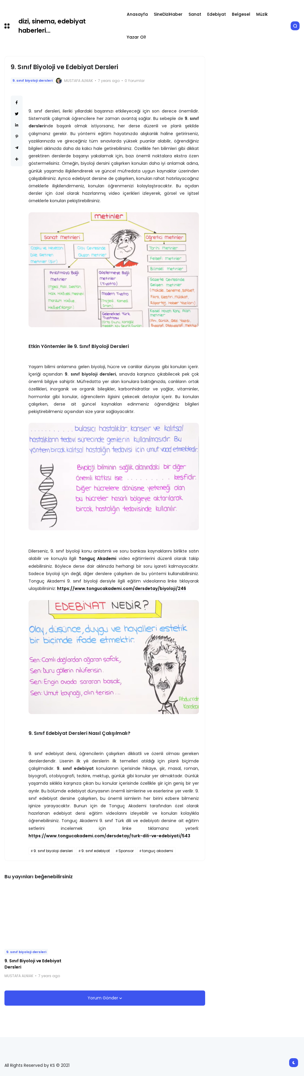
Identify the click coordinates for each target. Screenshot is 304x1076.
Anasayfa (137, 14)
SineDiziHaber (168, 14)
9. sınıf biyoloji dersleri (32, 80)
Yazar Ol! (136, 37)
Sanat (195, 14)
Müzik (262, 14)
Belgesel (241, 14)
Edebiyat (216, 14)
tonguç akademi (157, 850)
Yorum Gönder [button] (103, 998)
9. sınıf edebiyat (95, 850)
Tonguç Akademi (98, 558)
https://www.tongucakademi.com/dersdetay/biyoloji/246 (121, 588)
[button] (7, 26)
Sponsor (126, 850)
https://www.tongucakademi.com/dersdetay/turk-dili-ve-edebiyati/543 (109, 836)
